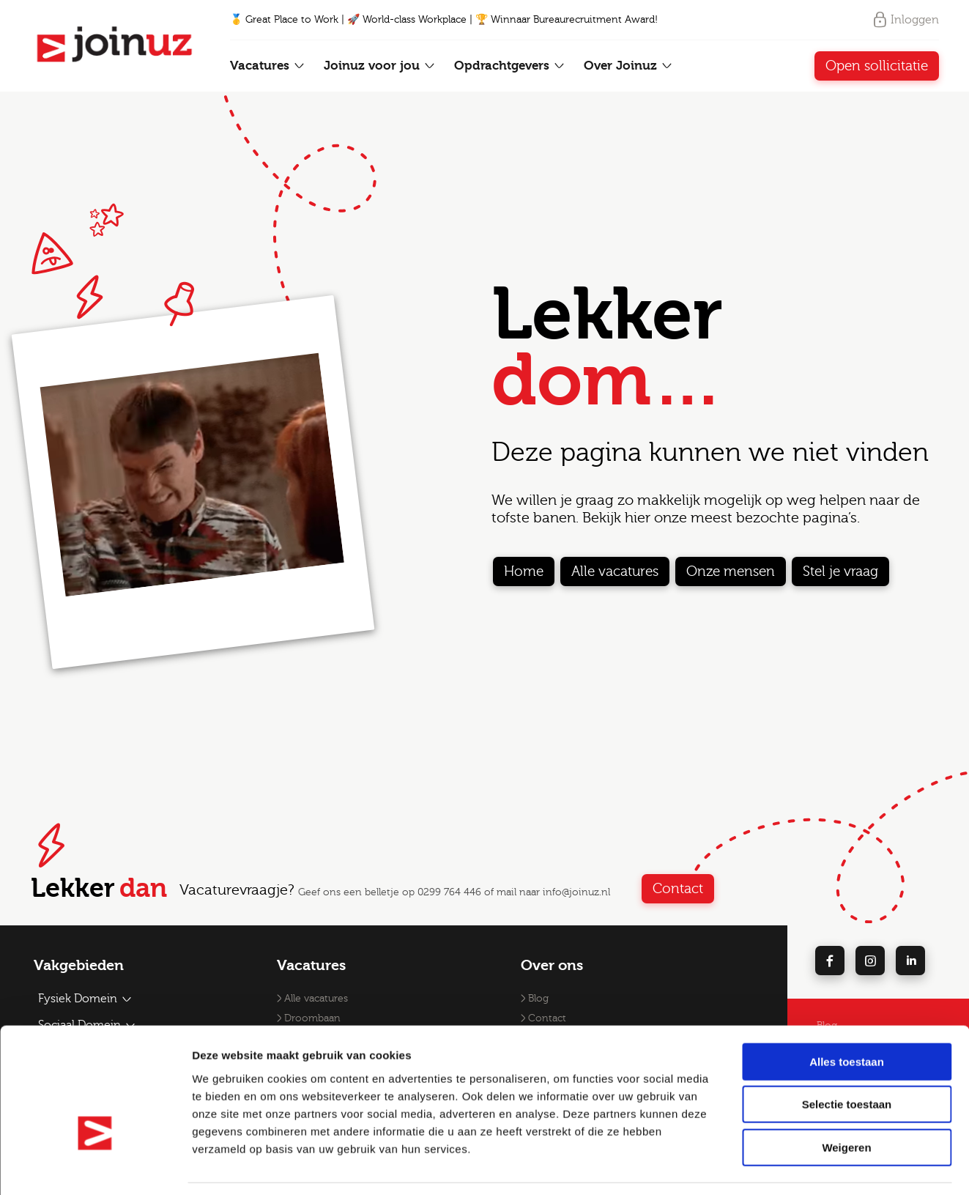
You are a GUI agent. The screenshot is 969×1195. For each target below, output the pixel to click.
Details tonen (791, 1166)
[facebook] (829, 960)
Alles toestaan (846, 1016)
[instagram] (870, 960)
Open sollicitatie (876, 66)
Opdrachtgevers (509, 66)
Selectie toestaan (847, 1059)
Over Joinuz (628, 66)
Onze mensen (730, 571)
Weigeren (846, 1101)
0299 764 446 (449, 892)
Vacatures (267, 66)
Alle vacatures (614, 571)
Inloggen (905, 20)
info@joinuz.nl (576, 892)
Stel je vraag (840, 571)
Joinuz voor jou (380, 66)
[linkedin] (910, 960)
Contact (710, 889)
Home (523, 571)
